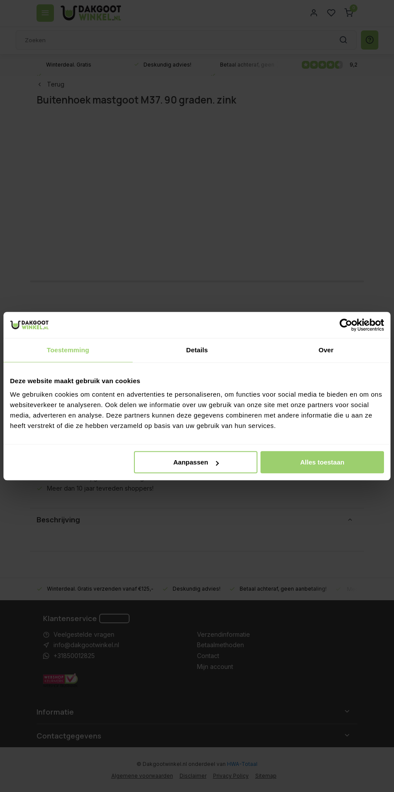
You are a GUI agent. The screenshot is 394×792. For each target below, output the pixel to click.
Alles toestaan (322, 462)
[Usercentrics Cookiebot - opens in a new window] (346, 324)
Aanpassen (196, 462)
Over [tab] (326, 350)
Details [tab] (197, 350)
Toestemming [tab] (68, 350)
